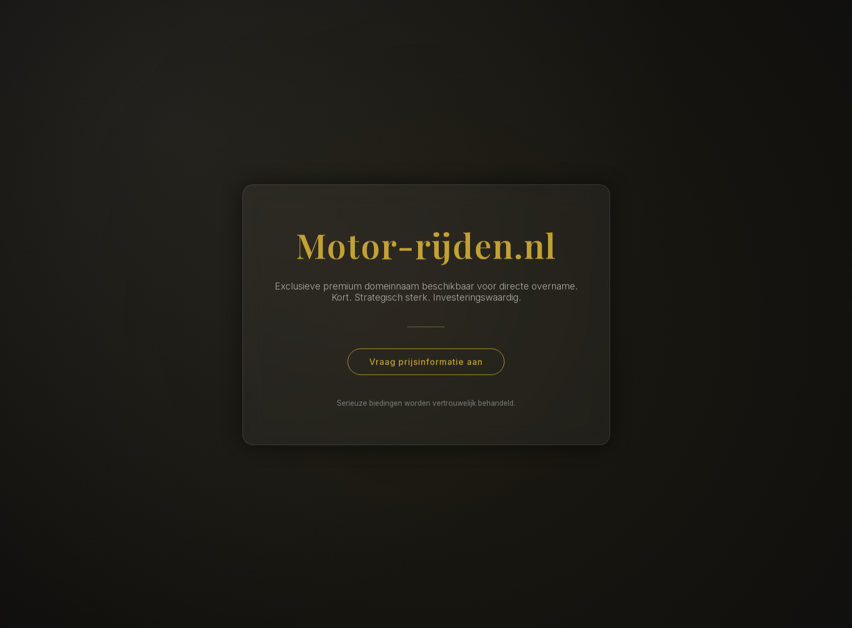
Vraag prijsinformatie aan (426, 363)
